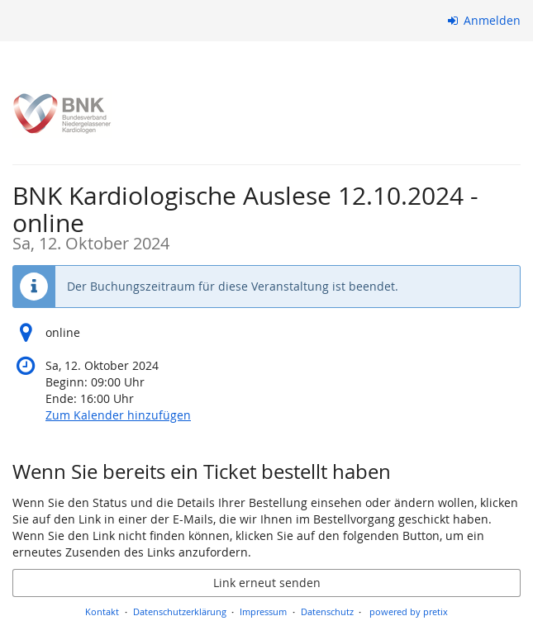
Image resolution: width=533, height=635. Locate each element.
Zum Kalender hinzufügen (118, 415)
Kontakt (102, 611)
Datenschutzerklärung (179, 611)
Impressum (263, 611)
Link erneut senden (267, 582)
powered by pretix (408, 611)
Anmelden (484, 20)
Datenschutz (327, 611)
